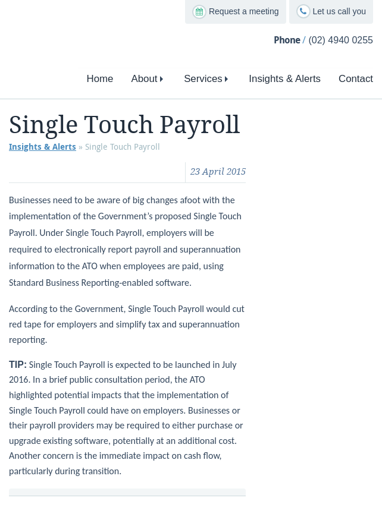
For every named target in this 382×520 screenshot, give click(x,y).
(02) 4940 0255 (340, 40)
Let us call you (331, 11)
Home (100, 78)
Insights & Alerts (285, 78)
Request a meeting (235, 12)
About (148, 78)
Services (207, 78)
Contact (356, 78)
